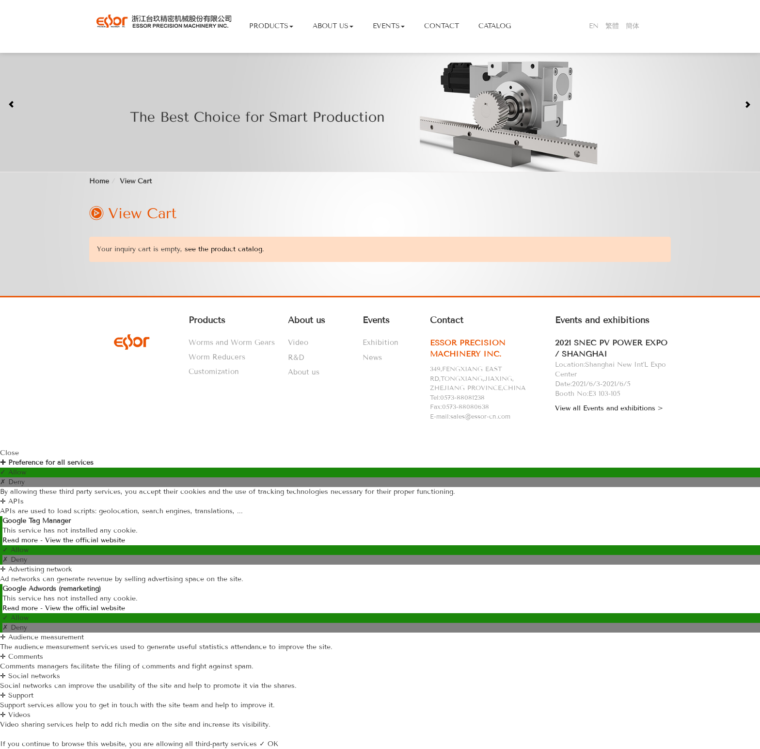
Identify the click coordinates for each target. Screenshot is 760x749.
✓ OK (268, 744)
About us (303, 372)
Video (298, 342)
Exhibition (380, 342)
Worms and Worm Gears (232, 342)
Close (9, 453)
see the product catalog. (223, 249)
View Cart (136, 181)
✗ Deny (12, 482)
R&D (296, 357)
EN (594, 26)
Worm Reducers (217, 357)
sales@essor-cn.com (480, 416)
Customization (214, 371)
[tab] (490, 348)
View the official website (85, 540)
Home (99, 181)
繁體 (612, 26)
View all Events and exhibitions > (609, 408)
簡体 (632, 26)
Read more (21, 540)
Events (389, 26)
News (372, 357)
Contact (441, 26)
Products (271, 26)
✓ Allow (13, 472)
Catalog (494, 26)
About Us (333, 26)
